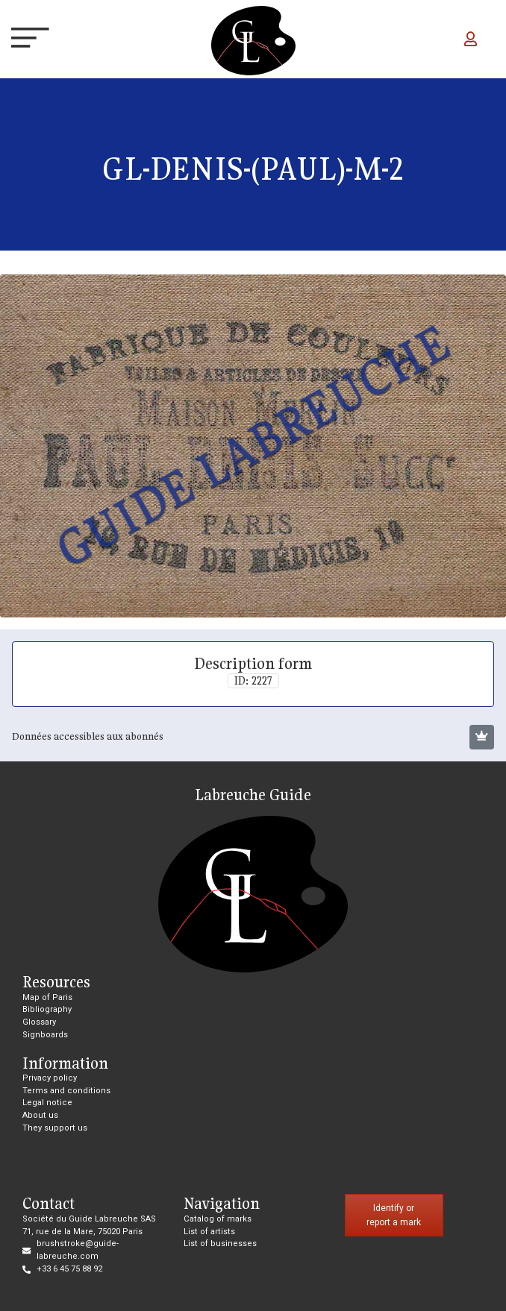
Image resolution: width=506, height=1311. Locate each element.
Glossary (39, 1022)
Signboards (45, 1035)
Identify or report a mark (393, 1215)
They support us (54, 1128)
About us (40, 1115)
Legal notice (47, 1102)
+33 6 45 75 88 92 (69, 1269)
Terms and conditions (66, 1090)
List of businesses (220, 1243)
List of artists (209, 1231)
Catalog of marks (218, 1219)
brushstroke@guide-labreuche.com (78, 1250)
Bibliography (47, 1009)
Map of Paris (47, 997)
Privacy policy (49, 1078)
